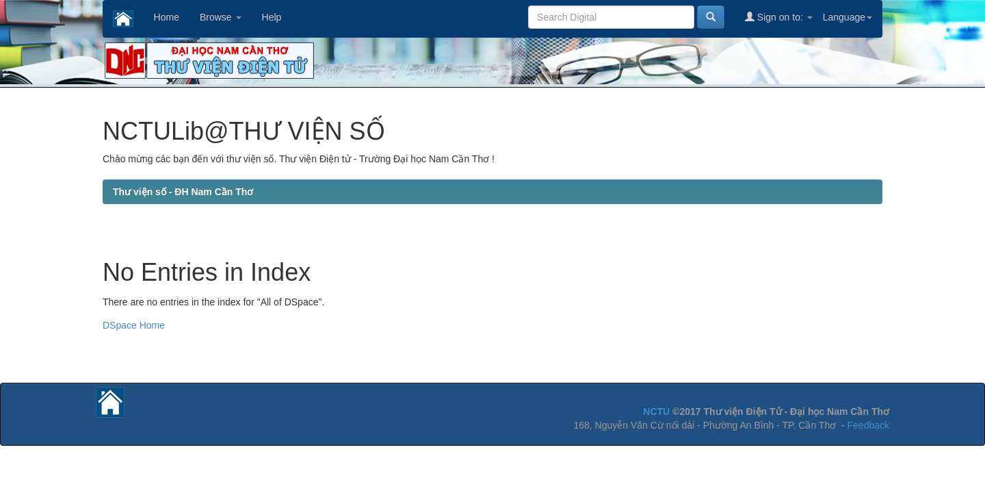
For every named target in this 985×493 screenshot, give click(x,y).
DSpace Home (134, 325)
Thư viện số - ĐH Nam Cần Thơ (183, 191)
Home (166, 17)
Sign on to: (779, 17)
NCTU (656, 411)
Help (272, 17)
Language (847, 17)
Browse (220, 17)
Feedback (868, 425)
